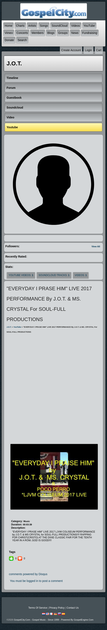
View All (95, 246)
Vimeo (9, 33)
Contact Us (72, 607)
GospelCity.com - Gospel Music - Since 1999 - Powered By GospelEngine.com (53, 619)
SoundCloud (59, 25)
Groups (63, 33)
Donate (9, 40)
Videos (75, 25)
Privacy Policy (57, 607)
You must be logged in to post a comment (36, 581)
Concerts (22, 33)
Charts (20, 25)
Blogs (51, 33)
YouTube (89, 25)
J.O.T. (9, 327)
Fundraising (89, 33)
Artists (32, 25)
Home (8, 25)
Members (37, 33)
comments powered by (28, 574)
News (75, 33)
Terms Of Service (37, 607)
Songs (44, 25)
